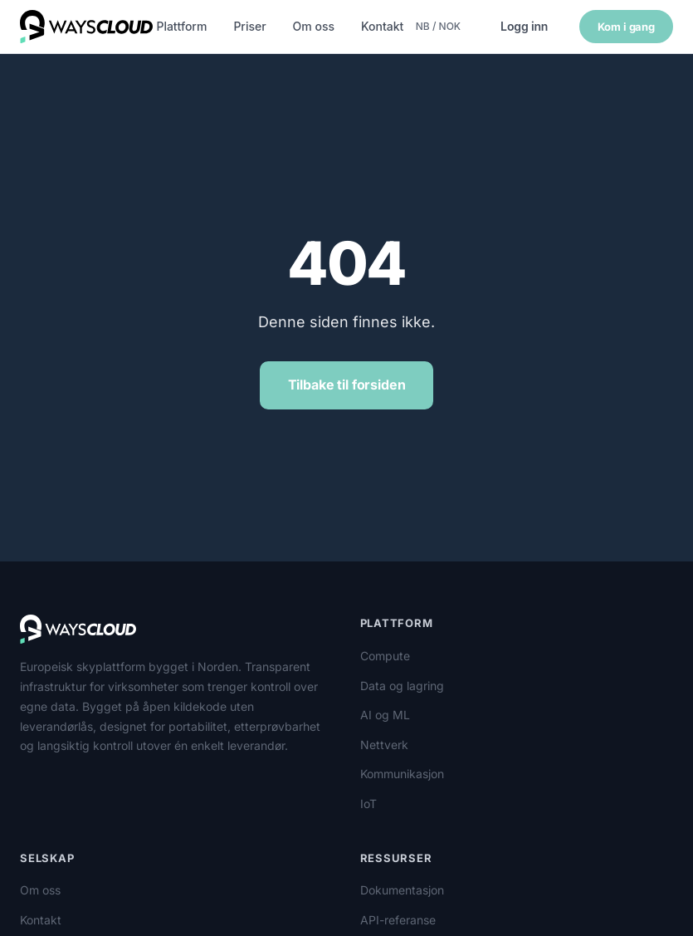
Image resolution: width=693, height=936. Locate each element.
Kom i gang (626, 26)
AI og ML (385, 715)
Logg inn (524, 26)
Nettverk (384, 745)
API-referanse (398, 920)
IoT (368, 803)
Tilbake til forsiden (347, 384)
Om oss (313, 26)
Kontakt (382, 26)
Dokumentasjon (402, 890)
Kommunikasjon (402, 774)
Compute (385, 656)
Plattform (181, 26)
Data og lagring (402, 686)
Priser (249, 26)
